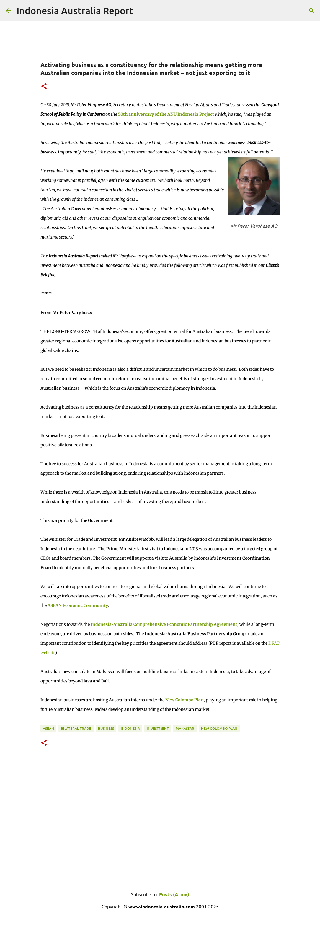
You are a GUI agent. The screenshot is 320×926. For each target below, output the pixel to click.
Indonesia (130, 728)
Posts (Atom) (174, 894)
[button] (44, 87)
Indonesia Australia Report (75, 10)
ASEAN (48, 728)
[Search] (311, 11)
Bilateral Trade (76, 728)
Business (106, 728)
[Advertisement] (160, 838)
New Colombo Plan (184, 700)
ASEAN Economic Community (78, 605)
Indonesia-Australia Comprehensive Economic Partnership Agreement (164, 624)
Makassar (185, 728)
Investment (158, 728)
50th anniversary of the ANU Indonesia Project (166, 114)
